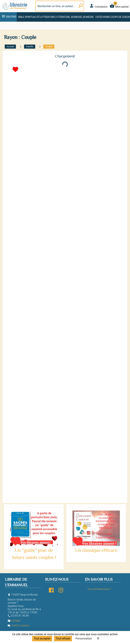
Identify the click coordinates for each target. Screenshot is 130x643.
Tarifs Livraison (18, 625)
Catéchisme (102, 17)
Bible (21, 17)
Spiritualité (32, 17)
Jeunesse (88, 17)
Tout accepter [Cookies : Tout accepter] (42, 638)
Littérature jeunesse (68, 17)
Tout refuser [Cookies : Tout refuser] (63, 638)
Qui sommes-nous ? (99, 589)
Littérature (47, 17)
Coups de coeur (119, 17)
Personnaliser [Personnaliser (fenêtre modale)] (83, 638)
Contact (14, 620)
